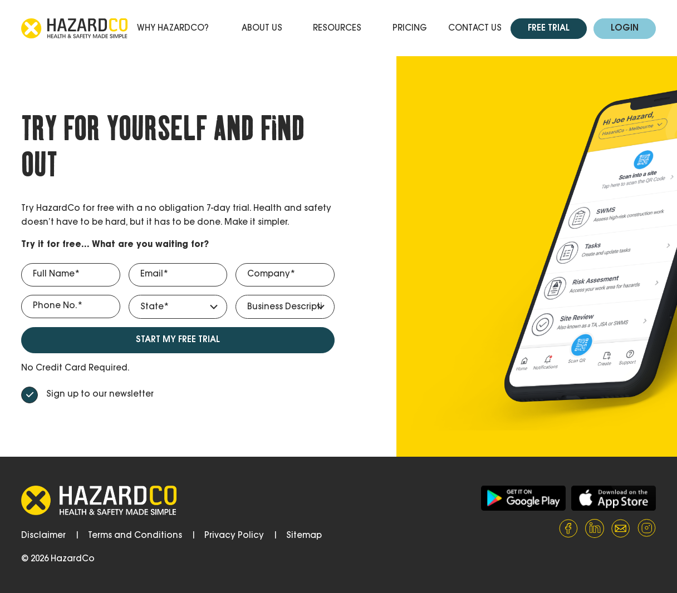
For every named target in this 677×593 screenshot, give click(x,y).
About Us (262, 28)
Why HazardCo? (173, 28)
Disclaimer (43, 536)
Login (625, 28)
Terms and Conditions (135, 536)
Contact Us (475, 28)
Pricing (410, 28)
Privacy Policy (234, 536)
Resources (337, 28)
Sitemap (304, 536)
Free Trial (549, 28)
